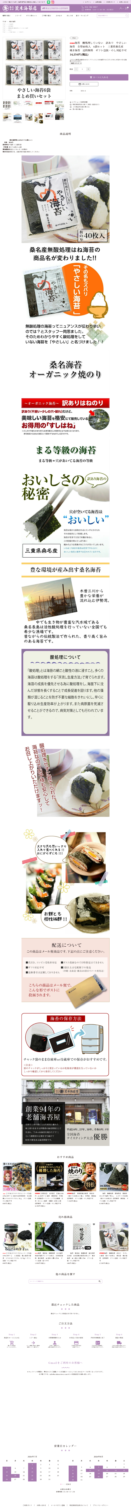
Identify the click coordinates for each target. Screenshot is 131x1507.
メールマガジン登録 (58, 1479)
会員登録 (98, 2)
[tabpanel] (34, 68)
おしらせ (70, 15)
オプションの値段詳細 (79, 102)
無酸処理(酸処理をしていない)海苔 (18, 28)
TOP (4, 24)
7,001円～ (21, 32)
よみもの (59, 15)
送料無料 (10, 26)
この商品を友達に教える (79, 107)
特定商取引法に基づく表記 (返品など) (85, 104)
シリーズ (18, 15)
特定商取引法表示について (77, 1479)
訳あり (10, 30)
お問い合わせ (123, 2)
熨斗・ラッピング (82, 15)
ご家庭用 (10, 24)
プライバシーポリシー (97, 1479)
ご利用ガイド (110, 2)
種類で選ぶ (6, 15)
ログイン (88, 2)
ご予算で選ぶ (46, 15)
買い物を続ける (76, 109)
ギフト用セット (31, 15)
